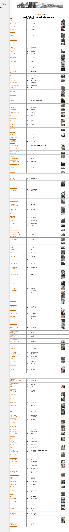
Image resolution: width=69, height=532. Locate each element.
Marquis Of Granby (14, 327)
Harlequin (12, 256)
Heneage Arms (13, 263)
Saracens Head (13, 429)
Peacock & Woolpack (15, 355)
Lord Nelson (13, 310)
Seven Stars (12, 436)
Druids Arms (13, 156)
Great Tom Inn (13, 236)
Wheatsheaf (12, 505)
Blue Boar (12, 75)
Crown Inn (12, 143)
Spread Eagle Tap (14, 458)
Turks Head (12, 486)
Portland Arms (13, 361)
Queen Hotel (13, 369)
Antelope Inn (13, 29)
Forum (11, 189)
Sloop (11, 447)
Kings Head (12, 288)
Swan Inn (12, 470)
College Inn (12, 132)
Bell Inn (12, 47)
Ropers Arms (13, 415)
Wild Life (12, 514)
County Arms (13, 139)
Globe (11, 220)
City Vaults (12, 126)
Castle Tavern (13, 109)
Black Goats (13, 57)
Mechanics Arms (14, 331)
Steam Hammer (13, 461)
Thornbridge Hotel (14, 475)
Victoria (12, 490)
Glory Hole (12, 223)
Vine (11, 496)
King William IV (14, 280)
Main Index (3, 3)
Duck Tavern (13, 160)
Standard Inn (13, 459)
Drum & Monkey (14, 158)
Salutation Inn (13, 426)
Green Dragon (13, 239)
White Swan (13, 513)
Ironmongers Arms (14, 274)
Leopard (12, 296)
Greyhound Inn (13, 245)
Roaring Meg (13, 402)
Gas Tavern (12, 204)
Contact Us (2, 7)
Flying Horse (13, 183)
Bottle (11, 78)
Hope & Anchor (13, 267)
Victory (11, 494)
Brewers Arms (13, 82)
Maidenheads (13, 318)
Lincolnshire (39, 14)
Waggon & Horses (14, 498)
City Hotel (12, 124)
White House (13, 512)
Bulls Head (12, 91)
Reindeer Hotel (13, 386)
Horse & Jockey (13, 268)
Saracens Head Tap (14, 431)
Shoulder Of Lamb (14, 442)
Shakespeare (13, 438)
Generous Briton (14, 205)
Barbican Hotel (13, 40)
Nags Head (12, 337)
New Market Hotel (14, 341)
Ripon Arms (13, 394)
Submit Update (3, 6)
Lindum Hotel (13, 305)
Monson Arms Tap (14, 336)
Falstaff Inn (12, 172)
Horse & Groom (13, 271)
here (55, 527)
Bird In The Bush (14, 48)
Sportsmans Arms (14, 451)
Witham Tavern (13, 526)
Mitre (11, 332)
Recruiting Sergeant (14, 383)
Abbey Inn (12, 20)
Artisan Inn (12, 32)
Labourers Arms (13, 290)
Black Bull (12, 53)
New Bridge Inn (13, 339)
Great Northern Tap (14, 232)
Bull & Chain (13, 87)
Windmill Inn (13, 524)
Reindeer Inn (13, 389)
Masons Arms (13, 329)
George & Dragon (14, 213)
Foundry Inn (13, 190)
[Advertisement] (5, 24)
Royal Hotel (13, 419)
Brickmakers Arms (14, 84)
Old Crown (12, 351)
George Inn (12, 216)
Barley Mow (13, 43)
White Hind (12, 510)
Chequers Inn (13, 118)
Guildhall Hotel (13, 249)
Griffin (11, 247)
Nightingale (12, 345)
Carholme (12, 105)
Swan (11, 468)
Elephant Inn (13, 169)
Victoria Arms (13, 491)
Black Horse (13, 61)
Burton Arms (13, 95)
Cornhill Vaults (13, 137)
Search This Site (3, 4)
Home (35, 14)
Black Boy (12, 51)
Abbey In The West (14, 23)
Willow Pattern (13, 519)
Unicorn (12, 489)
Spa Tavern (12, 450)
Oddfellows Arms (14, 348)
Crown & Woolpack (14, 151)
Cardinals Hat (13, 100)
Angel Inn (12, 26)
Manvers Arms (13, 321)
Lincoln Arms (13, 301)
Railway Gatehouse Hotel (16, 380)
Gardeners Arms (14, 201)
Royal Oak (12, 422)
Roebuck (12, 411)
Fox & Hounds (13, 194)
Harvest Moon (13, 259)
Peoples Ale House (14, 356)
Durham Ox (12, 167)
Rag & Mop (13, 379)
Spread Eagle (13, 454)
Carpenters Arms (14, 107)
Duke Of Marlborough (15, 161)
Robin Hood (13, 405)
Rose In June (13, 418)
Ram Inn (12, 381)
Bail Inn (12, 35)
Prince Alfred (13, 365)
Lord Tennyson (13, 313)
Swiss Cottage (13, 472)
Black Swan (13, 67)
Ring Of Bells (13, 391)
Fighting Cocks (13, 179)
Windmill (12, 523)
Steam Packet (13, 465)
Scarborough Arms (14, 433)
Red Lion (12, 384)
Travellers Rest (13, 481)
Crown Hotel (13, 141)
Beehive (12, 46)
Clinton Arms (13, 128)
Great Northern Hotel (15, 230)
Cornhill (12, 134)
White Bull (12, 508)
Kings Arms (13, 283)
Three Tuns (12, 477)
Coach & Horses (14, 130)
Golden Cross (13, 225)
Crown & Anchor (14, 145)
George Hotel (13, 209)
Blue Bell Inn (13, 71)
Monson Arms (13, 333)
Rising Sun (12, 398)
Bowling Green (13, 80)
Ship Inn (12, 441)
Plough (11, 358)
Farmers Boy (13, 178)
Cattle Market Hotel (14, 112)
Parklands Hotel (13, 352)
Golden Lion (13, 227)
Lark (11, 292)
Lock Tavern (13, 307)
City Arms (12, 120)
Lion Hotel (12, 306)
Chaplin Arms (13, 115)
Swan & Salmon (14, 471)
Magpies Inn (13, 316)
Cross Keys (12, 140)
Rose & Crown (13, 416)
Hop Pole (12, 266)
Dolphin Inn (13, 153)
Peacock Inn (13, 353)
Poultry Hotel (13, 363)
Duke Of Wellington (14, 164)
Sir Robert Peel (13, 444)
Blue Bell (12, 72)
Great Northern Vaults (15, 234)
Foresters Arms (13, 188)
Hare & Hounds (13, 252)
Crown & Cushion (14, 148)
